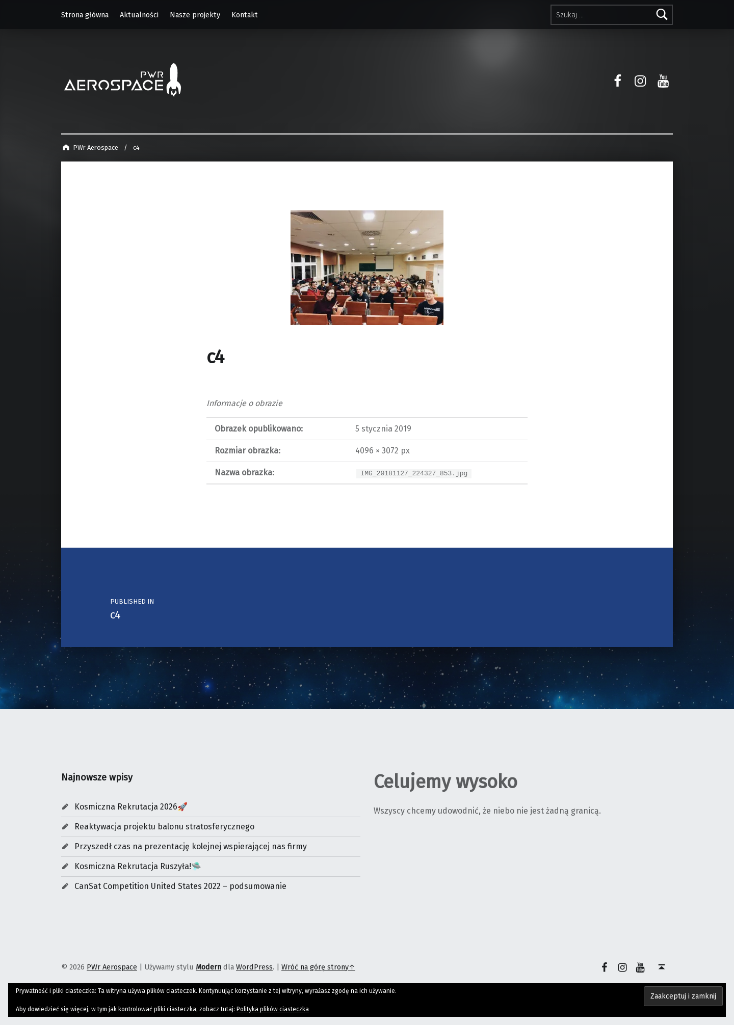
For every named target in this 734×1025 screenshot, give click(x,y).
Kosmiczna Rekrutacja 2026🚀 (131, 807)
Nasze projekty (195, 14)
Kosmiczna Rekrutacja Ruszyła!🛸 (137, 866)
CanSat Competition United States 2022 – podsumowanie (180, 886)
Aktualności (139, 14)
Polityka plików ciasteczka (273, 1009)
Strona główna (85, 14)
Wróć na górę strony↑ (318, 967)
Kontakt (244, 14)
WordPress (254, 967)
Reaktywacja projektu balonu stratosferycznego (164, 826)
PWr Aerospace (112, 967)
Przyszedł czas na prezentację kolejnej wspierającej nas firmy (190, 846)
